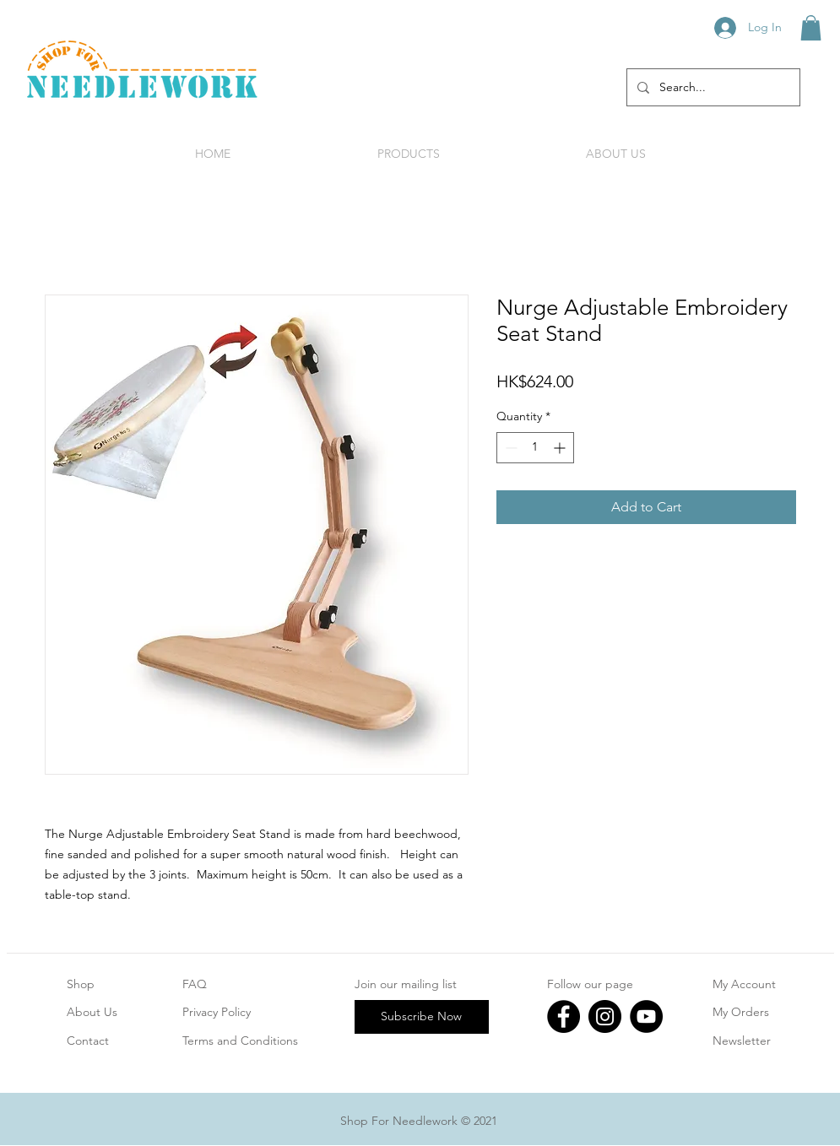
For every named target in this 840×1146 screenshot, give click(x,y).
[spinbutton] (535, 447)
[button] (810, 28)
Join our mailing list (406, 984)
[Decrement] (509, 447)
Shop (81, 984)
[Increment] (561, 447)
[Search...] (711, 87)
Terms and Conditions (240, 1040)
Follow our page (590, 984)
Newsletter (742, 1040)
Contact (88, 1040)
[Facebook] (563, 1016)
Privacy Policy (216, 1011)
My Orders (741, 1011)
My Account (744, 984)
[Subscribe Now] (422, 1017)
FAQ (194, 984)
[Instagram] (604, 1016)
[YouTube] (646, 1016)
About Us (92, 1011)
